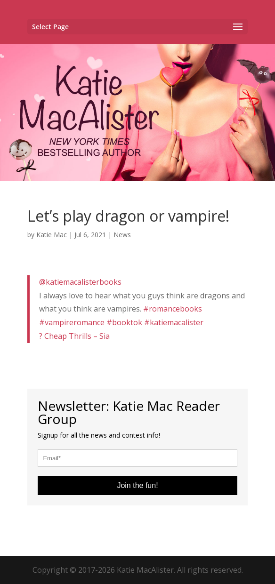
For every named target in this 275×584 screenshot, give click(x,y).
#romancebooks (172, 309)
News (122, 234)
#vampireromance (72, 322)
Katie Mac (51, 234)
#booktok (124, 322)
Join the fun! (137, 485)
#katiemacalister (173, 322)
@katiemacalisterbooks (80, 282)
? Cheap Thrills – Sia (74, 336)
